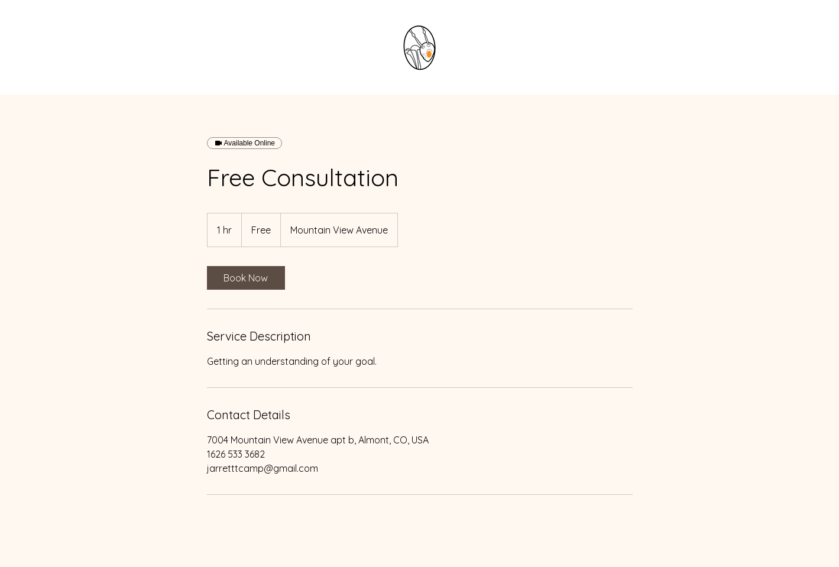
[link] (246, 278)
